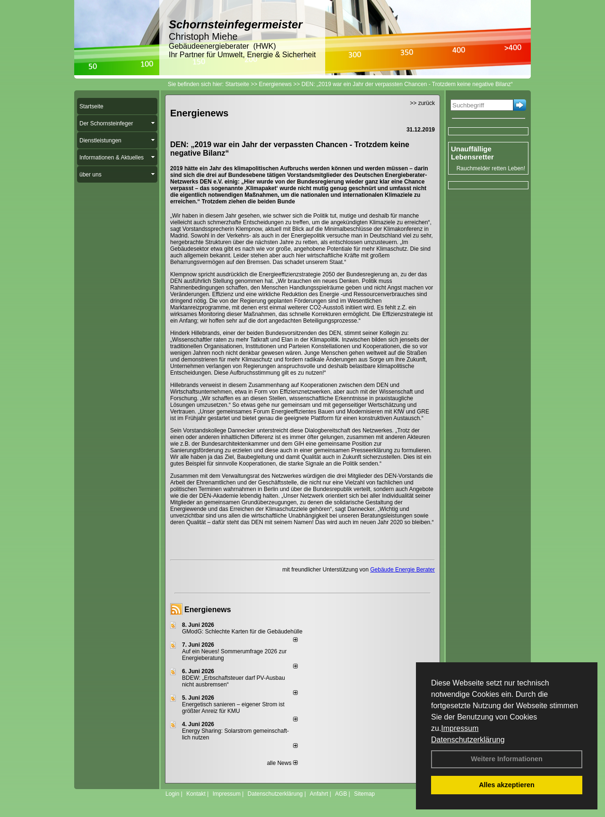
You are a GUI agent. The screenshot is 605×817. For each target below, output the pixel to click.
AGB (341, 794)
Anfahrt (319, 794)
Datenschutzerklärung (468, 740)
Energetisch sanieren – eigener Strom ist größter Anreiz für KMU (233, 707)
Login (172, 794)
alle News (282, 763)
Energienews (207, 610)
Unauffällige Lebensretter (472, 153)
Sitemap (364, 794)
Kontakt (196, 794)
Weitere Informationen (507, 759)
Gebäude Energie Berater (402, 569)
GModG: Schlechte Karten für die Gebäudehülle (242, 631)
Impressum (459, 728)
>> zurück (422, 103)
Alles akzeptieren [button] (507, 785)
